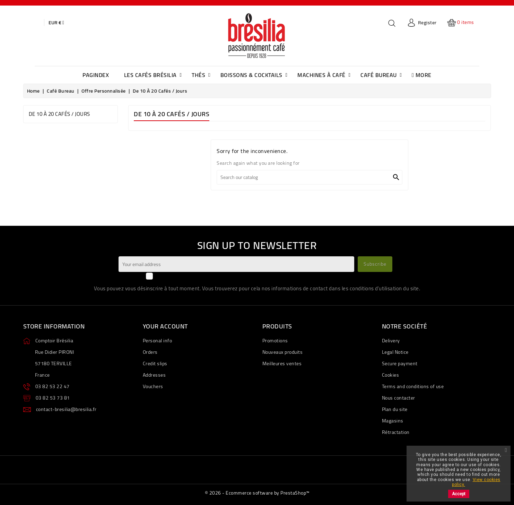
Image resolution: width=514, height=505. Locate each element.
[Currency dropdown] (56, 22)
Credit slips (155, 363)
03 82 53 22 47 (52, 386)
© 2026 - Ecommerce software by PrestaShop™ (257, 492)
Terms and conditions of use (413, 386)
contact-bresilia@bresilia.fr (66, 409)
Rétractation (396, 432)
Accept (458, 493)
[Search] (309, 177)
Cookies (390, 374)
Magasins (392, 420)
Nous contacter (398, 397)
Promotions (275, 340)
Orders (150, 352)
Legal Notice (395, 352)
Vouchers (153, 386)
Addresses (154, 374)
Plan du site (395, 409)
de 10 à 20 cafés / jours (59, 114)
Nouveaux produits (282, 352)
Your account (165, 326)
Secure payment (400, 363)
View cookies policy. (476, 482)
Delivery (391, 340)
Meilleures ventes (282, 363)
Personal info (157, 340)
